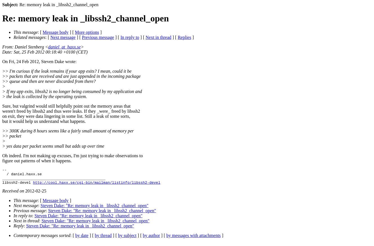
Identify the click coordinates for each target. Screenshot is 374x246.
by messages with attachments (193, 238)
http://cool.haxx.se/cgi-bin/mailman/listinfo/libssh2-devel (96, 185)
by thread (103, 238)
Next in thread (158, 37)
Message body (56, 32)
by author (151, 238)
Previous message (98, 37)
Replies (184, 37)
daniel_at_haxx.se (64, 47)
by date (82, 238)
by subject (127, 238)
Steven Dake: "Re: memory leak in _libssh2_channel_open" (95, 209)
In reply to (129, 37)
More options (87, 32)
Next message (62, 37)
